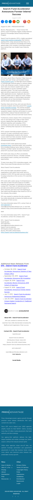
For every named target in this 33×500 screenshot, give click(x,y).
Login (18, 483)
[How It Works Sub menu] (12, 465)
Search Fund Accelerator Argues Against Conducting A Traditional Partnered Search (18, 301)
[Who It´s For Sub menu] (11, 467)
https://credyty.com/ (7, 81)
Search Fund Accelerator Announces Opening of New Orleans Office (17, 271)
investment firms (6, 145)
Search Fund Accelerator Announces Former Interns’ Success (17, 290)
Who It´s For (5, 467)
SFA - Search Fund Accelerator (14, 266)
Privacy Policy (21, 465)
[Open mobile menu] (27, 3)
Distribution (5, 474)
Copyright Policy (22, 469)
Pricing (3, 469)
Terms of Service (22, 467)
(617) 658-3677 (5, 205)
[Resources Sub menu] (10, 479)
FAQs (18, 472)
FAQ (2, 476)
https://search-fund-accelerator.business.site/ (14, 232)
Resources (5, 479)
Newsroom (20, 481)
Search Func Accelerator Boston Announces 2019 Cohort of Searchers (16, 283)
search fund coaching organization (11, 40)
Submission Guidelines (20, 475)
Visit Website (16, 354)
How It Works (6, 465)
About (3, 472)
